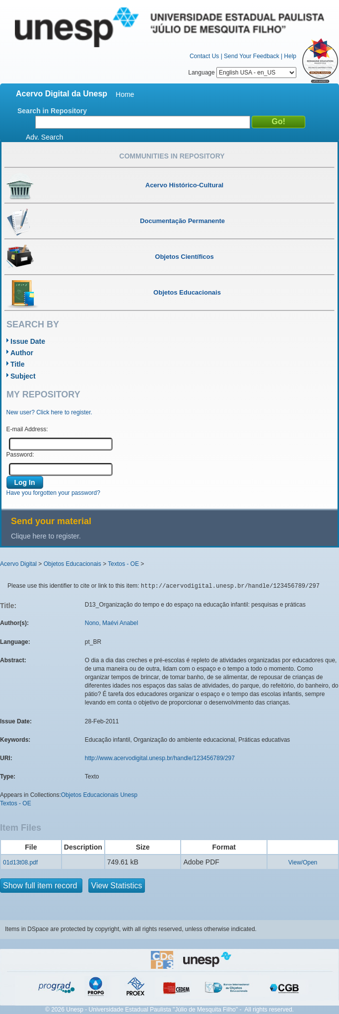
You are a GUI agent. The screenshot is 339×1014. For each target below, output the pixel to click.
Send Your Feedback (251, 56)
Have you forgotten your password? (53, 492)
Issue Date (27, 341)
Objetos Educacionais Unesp (99, 794)
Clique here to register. (46, 536)
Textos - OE (123, 563)
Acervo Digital (18, 563)
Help (290, 56)
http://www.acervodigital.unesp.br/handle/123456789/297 (160, 758)
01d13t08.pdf (20, 862)
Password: (20, 454)
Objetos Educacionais (72, 563)
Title (17, 364)
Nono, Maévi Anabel (111, 623)
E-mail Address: (27, 429)
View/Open (302, 862)
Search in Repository (52, 111)
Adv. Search (44, 137)
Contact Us (204, 56)
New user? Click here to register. (49, 412)
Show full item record (41, 885)
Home (125, 94)
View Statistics (116, 885)
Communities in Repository (171, 156)
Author (21, 353)
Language (242, 72)
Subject (23, 376)
